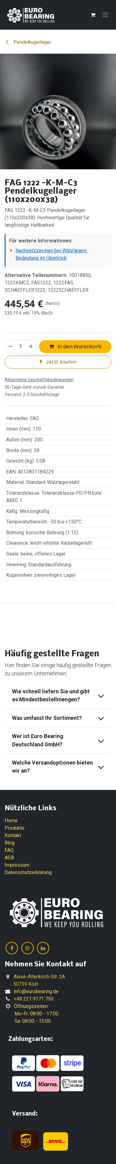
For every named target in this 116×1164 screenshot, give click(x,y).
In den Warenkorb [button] (75, 346)
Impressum (17, 865)
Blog (10, 843)
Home (11, 820)
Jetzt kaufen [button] (58, 361)
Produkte (14, 828)
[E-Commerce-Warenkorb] (93, 15)
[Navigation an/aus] (105, 15)
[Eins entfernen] (10, 347)
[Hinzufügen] (31, 347)
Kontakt (13, 835)
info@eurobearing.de (36, 991)
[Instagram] (27, 948)
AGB (9, 858)
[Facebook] (12, 948)
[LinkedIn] (43, 948)
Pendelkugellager (28, 42)
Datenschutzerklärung (28, 872)
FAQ (9, 850)
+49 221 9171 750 (34, 999)
